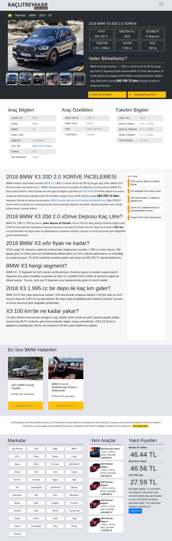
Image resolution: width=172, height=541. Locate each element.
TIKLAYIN (88, 191)
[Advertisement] (146, 282)
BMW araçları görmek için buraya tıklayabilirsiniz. (78, 200)
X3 (118, 66)
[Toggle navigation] (161, 4)
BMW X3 (49, 183)
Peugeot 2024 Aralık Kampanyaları (145, 217)
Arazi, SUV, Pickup (42, 146)
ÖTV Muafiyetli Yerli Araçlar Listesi (145, 191)
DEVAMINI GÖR (140, 426)
